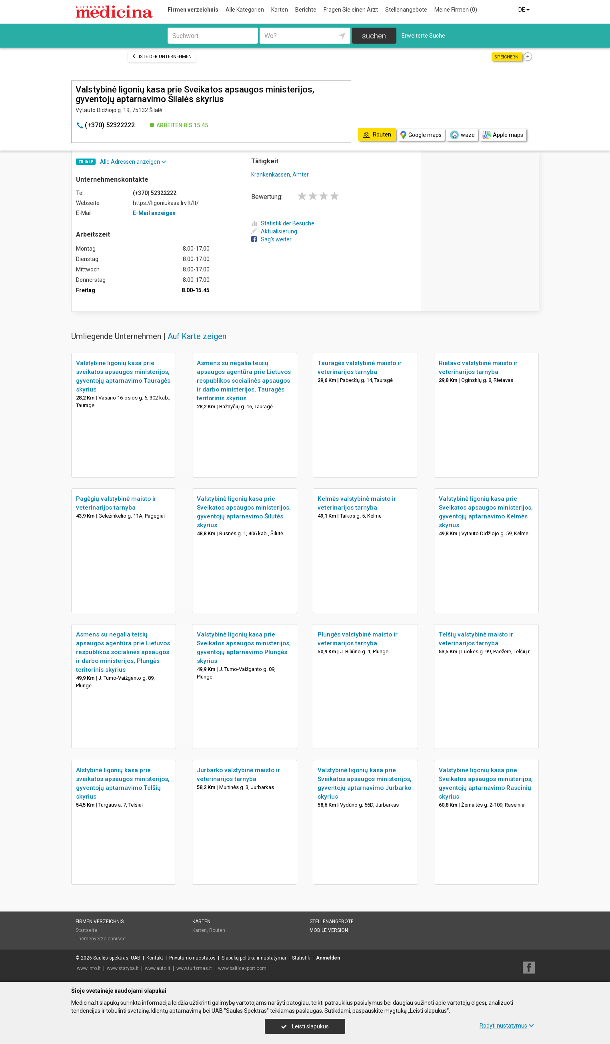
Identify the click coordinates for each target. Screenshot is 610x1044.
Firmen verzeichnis (193, 9)
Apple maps (502, 135)
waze (462, 135)
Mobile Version (329, 930)
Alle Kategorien (245, 9)
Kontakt (154, 958)
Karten (279, 9)
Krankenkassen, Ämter (280, 174)
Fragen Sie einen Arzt (351, 9)
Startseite (86, 930)
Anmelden (328, 958)
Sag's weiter (271, 239)
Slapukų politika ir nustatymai (254, 958)
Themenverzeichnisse (101, 939)
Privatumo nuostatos (192, 958)
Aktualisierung (274, 231)
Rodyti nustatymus (507, 1025)
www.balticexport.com (242, 968)
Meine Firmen (455, 9)
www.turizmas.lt (194, 968)
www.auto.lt (157, 968)
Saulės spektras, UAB (116, 958)
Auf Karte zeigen (197, 336)
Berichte (305, 9)
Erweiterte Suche (423, 35)
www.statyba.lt (123, 968)
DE (524, 9)
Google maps (421, 135)
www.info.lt (89, 968)
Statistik (301, 958)
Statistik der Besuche (282, 223)
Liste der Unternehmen (162, 56)
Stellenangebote (406, 9)
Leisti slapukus (304, 1026)
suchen (374, 36)
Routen (217, 930)
